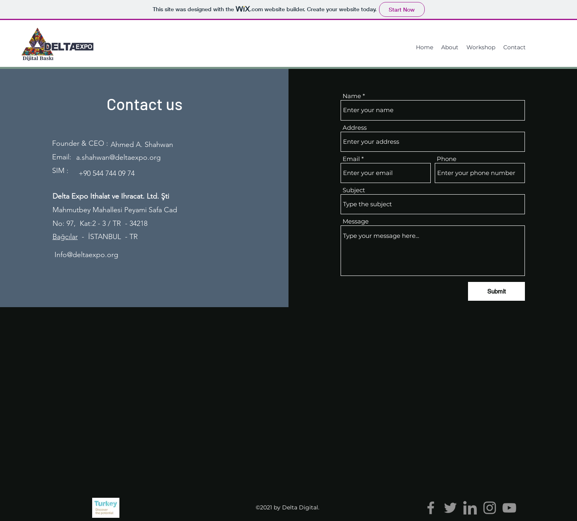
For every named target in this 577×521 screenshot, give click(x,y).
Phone (446, 159)
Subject (354, 190)
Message (356, 221)
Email (351, 159)
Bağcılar (65, 236)
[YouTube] (509, 507)
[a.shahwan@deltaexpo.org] (118, 158)
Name (352, 96)
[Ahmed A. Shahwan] (142, 145)
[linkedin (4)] (470, 507)
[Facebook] (430, 507)
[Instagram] (489, 507)
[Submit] (496, 291)
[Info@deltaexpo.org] (86, 255)
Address (355, 128)
